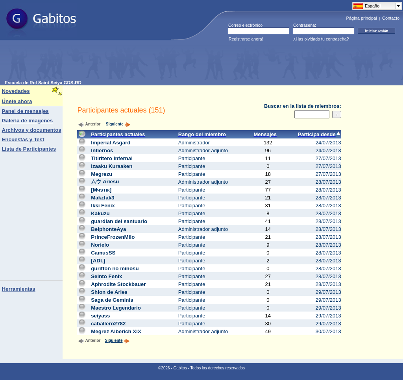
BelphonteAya (108, 229)
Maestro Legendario (116, 308)
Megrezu (101, 174)
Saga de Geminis (112, 300)
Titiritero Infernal (112, 158)
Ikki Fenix (103, 205)
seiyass (100, 316)
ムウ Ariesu (105, 181)
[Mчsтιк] (101, 190)
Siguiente (118, 124)
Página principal (361, 18)
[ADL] (98, 261)
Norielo (100, 245)
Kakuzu (100, 213)
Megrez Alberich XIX (116, 331)
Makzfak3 (102, 198)
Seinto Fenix (106, 276)
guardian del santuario (119, 221)
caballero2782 (108, 324)
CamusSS (103, 253)
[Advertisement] (148, 62)
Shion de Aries (109, 292)
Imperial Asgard (110, 143)
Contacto (390, 18)
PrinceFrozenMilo (113, 237)
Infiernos (102, 150)
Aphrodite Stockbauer (118, 284)
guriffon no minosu (115, 268)
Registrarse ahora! (246, 39)
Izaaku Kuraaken (111, 166)
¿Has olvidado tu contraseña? (321, 39)
